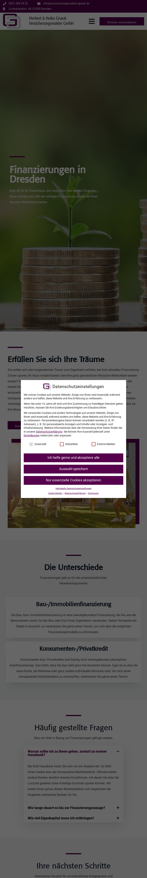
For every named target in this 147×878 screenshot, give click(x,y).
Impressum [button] (93, 493)
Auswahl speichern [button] (73, 469)
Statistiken (69, 444)
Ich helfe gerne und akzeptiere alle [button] (73, 458)
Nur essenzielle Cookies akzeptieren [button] (73, 480)
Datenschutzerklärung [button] (75, 493)
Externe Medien (103, 444)
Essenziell (37, 444)
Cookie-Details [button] (55, 493)
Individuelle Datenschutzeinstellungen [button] (73, 488)
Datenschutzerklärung (49, 431)
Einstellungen (32, 435)
